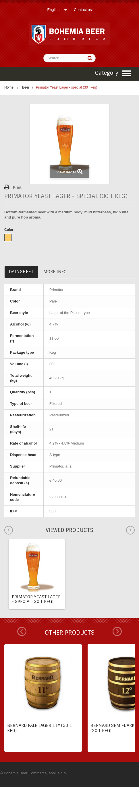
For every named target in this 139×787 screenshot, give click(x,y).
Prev (21, 631)
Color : (10, 230)
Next (117, 631)
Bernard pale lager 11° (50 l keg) (39, 728)
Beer (25, 87)
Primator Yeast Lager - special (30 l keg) (36, 599)
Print (17, 187)
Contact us (83, 9)
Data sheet (21, 272)
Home (8, 87)
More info (55, 272)
